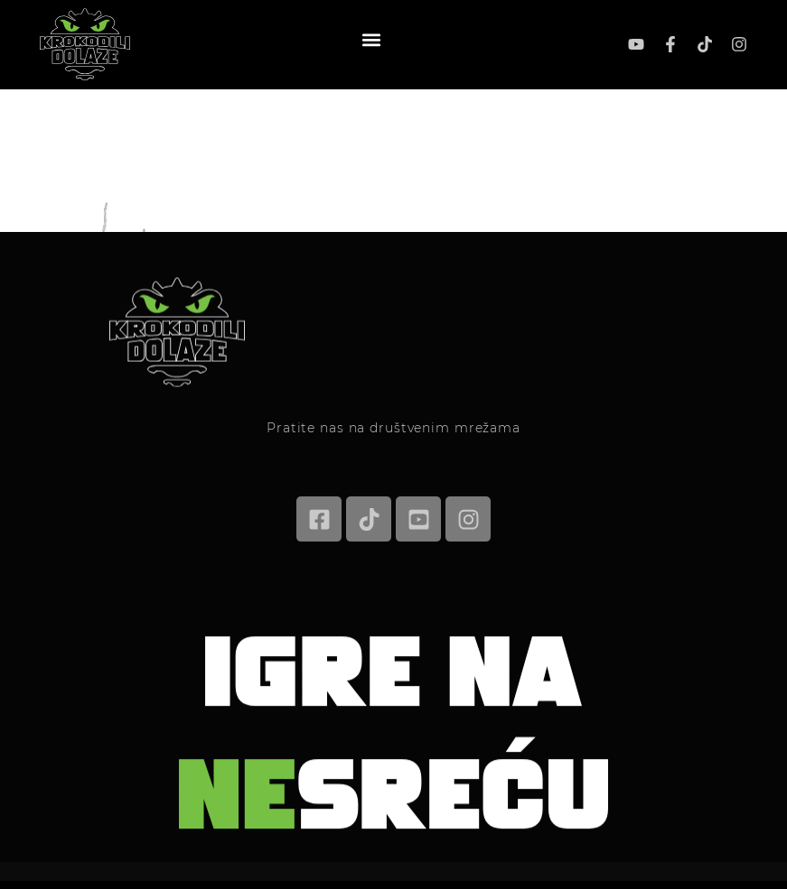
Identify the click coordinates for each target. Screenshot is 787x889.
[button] (371, 39)
